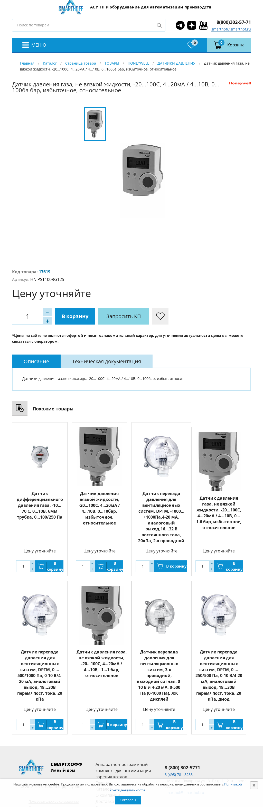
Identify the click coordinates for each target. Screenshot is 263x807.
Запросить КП (123, 316)
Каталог (50, 63)
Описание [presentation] (36, 361)
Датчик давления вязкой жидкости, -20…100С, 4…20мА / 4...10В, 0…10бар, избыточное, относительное (99, 508)
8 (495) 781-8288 (179, 774)
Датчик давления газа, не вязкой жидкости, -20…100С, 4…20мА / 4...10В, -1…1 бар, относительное (102, 663)
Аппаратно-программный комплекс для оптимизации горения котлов (123, 771)
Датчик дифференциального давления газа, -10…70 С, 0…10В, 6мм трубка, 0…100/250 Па (40, 505)
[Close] (254, 785)
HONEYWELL (138, 63)
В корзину (75, 316)
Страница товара (80, 63)
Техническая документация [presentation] (106, 361)
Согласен (128, 800)
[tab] (36, 361)
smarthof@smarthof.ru (231, 29)
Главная (27, 63)
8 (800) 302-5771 (182, 767)
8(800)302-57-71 (234, 22)
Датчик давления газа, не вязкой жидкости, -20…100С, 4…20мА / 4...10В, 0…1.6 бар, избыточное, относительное (218, 512)
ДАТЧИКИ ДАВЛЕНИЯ (176, 63)
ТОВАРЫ (112, 63)
